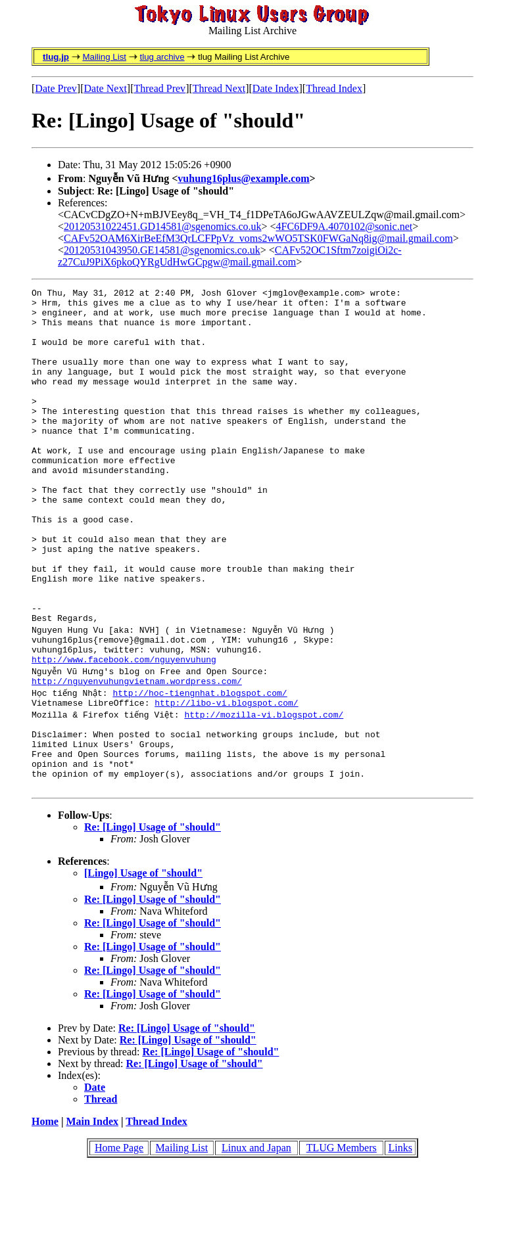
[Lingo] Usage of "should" (143, 963)
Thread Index (334, 88)
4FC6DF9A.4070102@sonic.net (344, 226)
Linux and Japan (256, 1238)
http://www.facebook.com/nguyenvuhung (124, 732)
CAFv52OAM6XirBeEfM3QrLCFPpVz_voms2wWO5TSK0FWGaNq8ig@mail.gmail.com (258, 238)
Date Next (105, 88)
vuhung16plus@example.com (243, 178)
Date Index (275, 88)
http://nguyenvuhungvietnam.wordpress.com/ (137, 756)
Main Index (92, 1212)
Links (400, 1238)
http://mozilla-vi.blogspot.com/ (265, 791)
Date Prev (56, 88)
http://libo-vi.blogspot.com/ (226, 779)
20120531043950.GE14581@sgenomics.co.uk (162, 250)
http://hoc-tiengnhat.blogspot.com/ (201, 767)
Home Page (119, 1238)
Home (45, 1212)
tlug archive (161, 57)
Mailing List (104, 57)
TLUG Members (341, 1238)
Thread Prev (159, 88)
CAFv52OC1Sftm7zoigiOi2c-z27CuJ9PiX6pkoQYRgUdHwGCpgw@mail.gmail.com (230, 255)
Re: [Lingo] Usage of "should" (152, 917)
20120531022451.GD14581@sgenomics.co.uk (163, 226)
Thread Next (219, 88)
